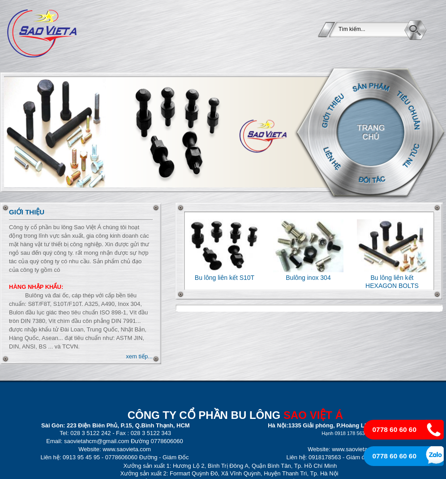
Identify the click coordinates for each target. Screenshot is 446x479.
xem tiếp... (139, 356)
